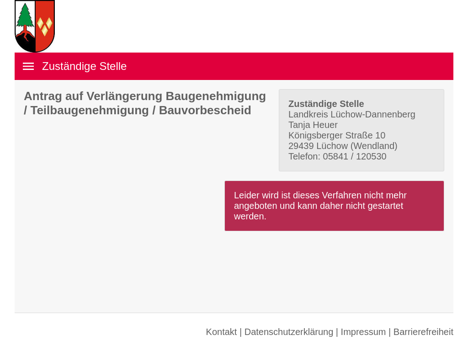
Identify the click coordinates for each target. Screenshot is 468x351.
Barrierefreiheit (423, 332)
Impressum (363, 332)
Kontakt (221, 332)
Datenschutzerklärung (289, 332)
